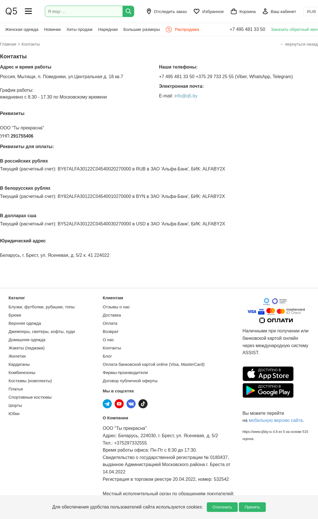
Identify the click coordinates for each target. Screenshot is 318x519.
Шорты (15, 405)
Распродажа (182, 29)
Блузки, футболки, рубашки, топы (42, 306)
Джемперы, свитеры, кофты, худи (42, 331)
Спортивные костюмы (30, 397)
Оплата (110, 323)
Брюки (15, 315)
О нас (108, 339)
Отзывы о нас (116, 306)
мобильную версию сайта (276, 420)
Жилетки (17, 356)
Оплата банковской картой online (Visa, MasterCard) (154, 364)
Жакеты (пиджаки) (27, 347)
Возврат (111, 331)
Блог (107, 356)
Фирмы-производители (125, 372)
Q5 (11, 11)
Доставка (112, 315)
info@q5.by (185, 95)
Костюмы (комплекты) (30, 380)
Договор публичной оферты (130, 380)
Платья (16, 388)
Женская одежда (21, 29)
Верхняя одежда (25, 323)
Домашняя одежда (27, 339)
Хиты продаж (79, 29)
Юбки (14, 413)
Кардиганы (19, 364)
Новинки (52, 29)
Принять (252, 507)
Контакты (112, 347)
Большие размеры (141, 29)
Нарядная (108, 29)
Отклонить (222, 507)
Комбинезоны (22, 372)
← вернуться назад (299, 44)
